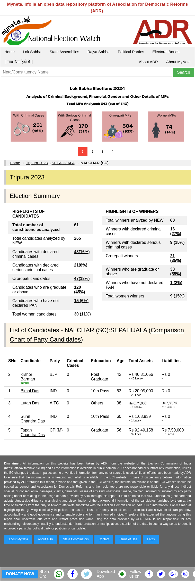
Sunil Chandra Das (33, 418)
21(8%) (80, 265)
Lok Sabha (32, 51)
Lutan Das (30, 403)
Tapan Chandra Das (33, 432)
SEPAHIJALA (63, 163)
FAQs (151, 539)
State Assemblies (64, 51)
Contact (104, 539)
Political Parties (131, 51)
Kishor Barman (28, 376)
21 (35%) (175, 258)
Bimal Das (30, 391)
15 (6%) (81, 300)
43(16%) (82, 252)
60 (172, 220)
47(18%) (82, 278)
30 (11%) (82, 314)
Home (9, 51)
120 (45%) (79, 289)
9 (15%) (177, 242)
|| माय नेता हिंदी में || (18, 62)
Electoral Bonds (165, 51)
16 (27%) (175, 231)
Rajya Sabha (98, 51)
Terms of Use (128, 539)
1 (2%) (176, 282)
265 (77, 238)
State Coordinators (76, 539)
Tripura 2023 (37, 163)
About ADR (148, 62)
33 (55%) (175, 271)
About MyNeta (178, 62)
